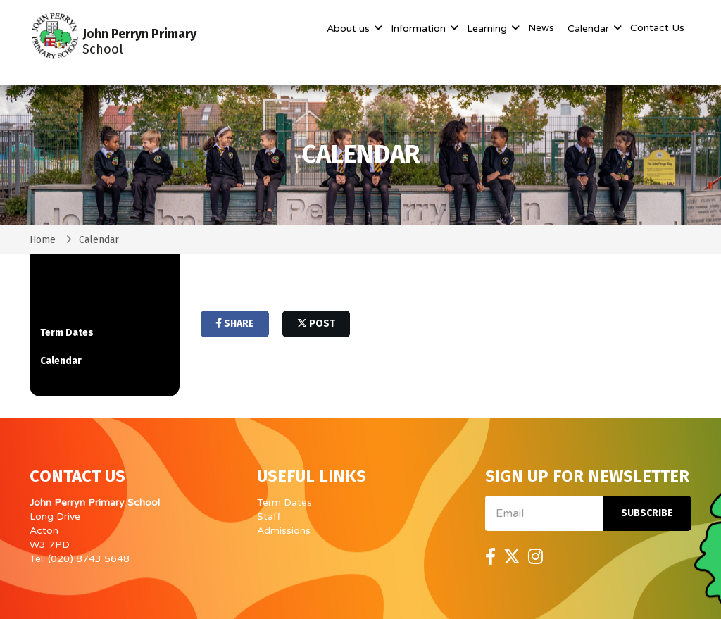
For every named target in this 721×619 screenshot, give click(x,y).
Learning (488, 29)
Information (420, 29)
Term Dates (67, 333)
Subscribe (647, 513)
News (541, 28)
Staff (269, 517)
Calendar (590, 29)
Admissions (284, 531)
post (316, 324)
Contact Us (657, 28)
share (234, 324)
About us (349, 29)
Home (43, 240)
